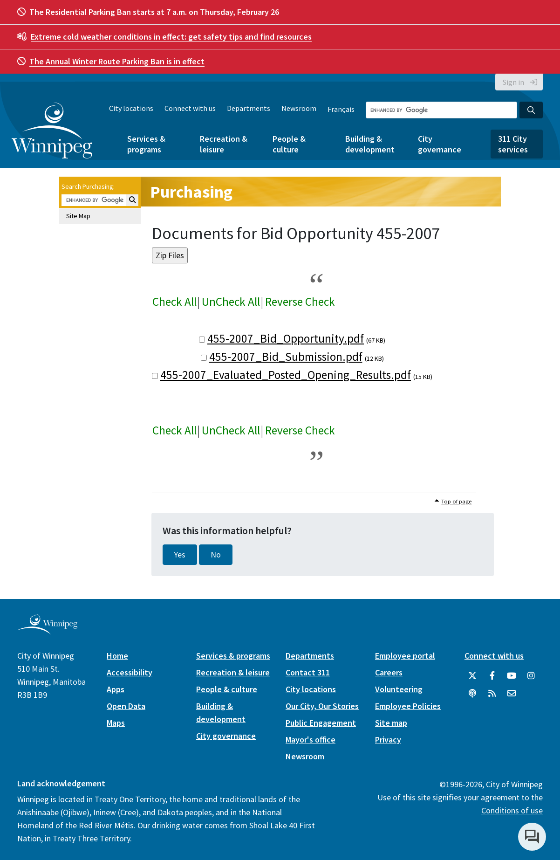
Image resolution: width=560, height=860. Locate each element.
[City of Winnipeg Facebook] (492, 676)
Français (341, 109)
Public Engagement (321, 722)
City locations (131, 108)
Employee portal (405, 655)
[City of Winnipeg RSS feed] (492, 694)
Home (117, 655)
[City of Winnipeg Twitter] (472, 676)
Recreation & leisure (223, 144)
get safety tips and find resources (171, 36)
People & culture (289, 144)
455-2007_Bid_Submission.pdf (285, 356)
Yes (179, 555)
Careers (389, 672)
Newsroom (298, 108)
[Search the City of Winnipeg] (441, 110)
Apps (115, 689)
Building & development (370, 144)
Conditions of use (512, 810)
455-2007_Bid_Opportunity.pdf (285, 338)
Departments (248, 108)
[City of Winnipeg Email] (511, 694)
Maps (116, 722)
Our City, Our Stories (322, 706)
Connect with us (190, 108)
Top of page (456, 501)
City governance (439, 144)
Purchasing (191, 191)
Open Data (126, 706)
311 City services (513, 144)
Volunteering (399, 689)
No (216, 555)
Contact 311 (308, 672)
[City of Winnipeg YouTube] (511, 676)
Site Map (78, 216)
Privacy (388, 739)
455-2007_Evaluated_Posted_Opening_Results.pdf (285, 374)
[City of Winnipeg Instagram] (531, 676)
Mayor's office (310, 739)
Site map (391, 722)
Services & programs (146, 144)
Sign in (513, 82)
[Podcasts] (472, 694)
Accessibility (129, 672)
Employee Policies (408, 706)
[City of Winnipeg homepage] (47, 630)
